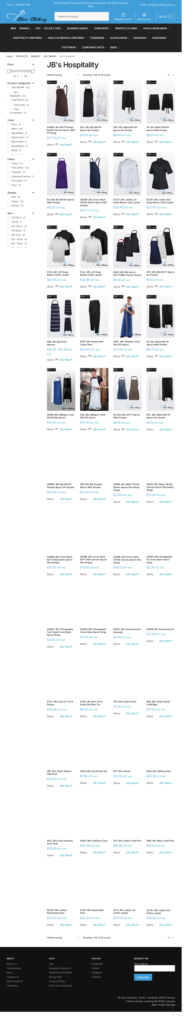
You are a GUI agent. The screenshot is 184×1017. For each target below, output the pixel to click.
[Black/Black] (8, 133)
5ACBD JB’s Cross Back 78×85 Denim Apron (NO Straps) (93, 202)
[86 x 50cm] (8, 239)
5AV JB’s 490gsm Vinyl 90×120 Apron (92, 416)
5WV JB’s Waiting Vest (158, 771)
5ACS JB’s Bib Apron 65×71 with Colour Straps (127, 273)
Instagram (96, 972)
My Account (144, 16)
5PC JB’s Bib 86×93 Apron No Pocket (90, 128)
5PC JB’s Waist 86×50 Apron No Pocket (125, 128)
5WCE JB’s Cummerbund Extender (126, 630)
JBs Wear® (66, 144)
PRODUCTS (22, 56)
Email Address (141, 964)
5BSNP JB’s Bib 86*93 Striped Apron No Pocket (60, 485)
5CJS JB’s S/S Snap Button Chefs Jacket (58, 273)
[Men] (8, 197)
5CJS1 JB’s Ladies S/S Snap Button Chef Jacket (159, 201)
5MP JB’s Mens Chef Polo (160, 840)
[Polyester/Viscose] (8, 176)
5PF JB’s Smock (122, 771)
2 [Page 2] (168, 75)
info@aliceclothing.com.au (161, 4)
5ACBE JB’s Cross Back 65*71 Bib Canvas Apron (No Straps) (93, 559)
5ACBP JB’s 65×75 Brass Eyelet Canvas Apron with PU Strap (61, 130)
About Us (12, 963)
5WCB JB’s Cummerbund (160, 629)
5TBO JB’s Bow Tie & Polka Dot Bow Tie (91, 703)
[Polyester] (8, 172)
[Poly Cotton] (8, 167)
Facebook (96, 963)
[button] (166, 16)
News (10, 972)
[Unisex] (8, 201)
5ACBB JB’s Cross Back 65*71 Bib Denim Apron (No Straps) (60, 559)
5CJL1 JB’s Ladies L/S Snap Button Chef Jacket (126, 201)
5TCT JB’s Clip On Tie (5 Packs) (60, 703)
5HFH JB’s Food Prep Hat (93, 771)
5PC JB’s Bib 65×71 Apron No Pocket (160, 273)
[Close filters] (36, 62)
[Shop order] (63, 75)
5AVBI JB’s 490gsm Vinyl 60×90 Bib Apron (60, 416)
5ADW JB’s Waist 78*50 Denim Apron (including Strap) (126, 487)
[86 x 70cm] (8, 243)
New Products (15, 981)
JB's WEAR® (50, 56)
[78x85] (8, 221)
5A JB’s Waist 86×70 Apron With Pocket (157, 343)
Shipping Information (61, 972)
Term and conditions (60, 985)
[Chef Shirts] (11, 104)
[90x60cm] (8, 230)
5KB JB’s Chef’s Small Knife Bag (158, 703)
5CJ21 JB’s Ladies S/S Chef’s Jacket (158, 911)
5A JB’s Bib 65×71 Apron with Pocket (126, 416)
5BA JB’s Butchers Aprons (57, 343)
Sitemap (170, 997)
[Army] (8, 124)
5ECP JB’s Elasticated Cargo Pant (91, 343)
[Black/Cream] (8, 137)
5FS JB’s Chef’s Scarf (124, 701)
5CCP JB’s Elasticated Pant (92, 911)
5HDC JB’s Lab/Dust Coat (93, 840)
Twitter (95, 968)
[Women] (8, 205)
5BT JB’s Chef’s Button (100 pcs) (59, 772)
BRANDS (35, 56)
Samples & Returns (59, 968)
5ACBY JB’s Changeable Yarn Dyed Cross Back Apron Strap (60, 632)
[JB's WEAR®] (8, 87)
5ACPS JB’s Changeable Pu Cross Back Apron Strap (159, 559)
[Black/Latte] (8, 141)
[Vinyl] (8, 185)
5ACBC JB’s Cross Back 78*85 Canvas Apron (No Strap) (127, 559)
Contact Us (13, 976)
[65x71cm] (8, 234)
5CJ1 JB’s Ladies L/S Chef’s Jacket (124, 911)
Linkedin (96, 976)
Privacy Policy (57, 981)
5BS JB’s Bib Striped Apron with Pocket (91, 485)
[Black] (8, 128)
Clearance (12, 985)
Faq (51, 963)
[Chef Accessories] (11, 109)
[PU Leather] (8, 180)
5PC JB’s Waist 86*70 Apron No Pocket (158, 416)
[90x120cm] (8, 226)
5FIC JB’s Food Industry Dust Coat (60, 842)
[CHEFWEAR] (8, 99)
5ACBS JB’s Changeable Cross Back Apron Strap (93, 630)
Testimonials (14, 968)
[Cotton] (8, 163)
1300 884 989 (22, 4)
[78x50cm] (8, 217)
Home (10, 56)
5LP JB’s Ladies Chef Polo (127, 840)
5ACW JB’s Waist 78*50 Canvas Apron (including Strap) (160, 487)
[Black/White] (8, 145)
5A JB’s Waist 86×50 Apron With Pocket (157, 128)
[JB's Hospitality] (11, 92)
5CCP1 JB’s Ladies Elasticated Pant (57, 911)
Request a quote (123, 16)
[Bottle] (8, 150)
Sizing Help (55, 976)
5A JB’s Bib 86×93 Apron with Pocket (60, 201)
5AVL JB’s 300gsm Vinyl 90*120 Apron (126, 343)
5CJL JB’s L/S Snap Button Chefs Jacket (91, 273)
